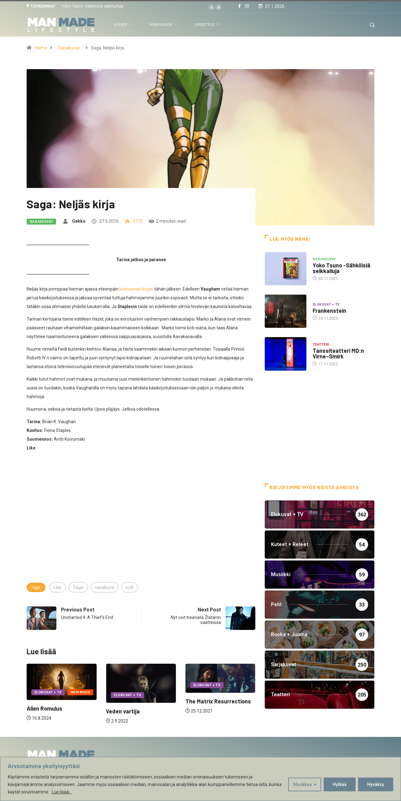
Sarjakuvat (69, 47)
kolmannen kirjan (136, 288)
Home (41, 47)
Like (57, 587)
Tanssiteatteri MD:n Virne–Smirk (338, 353)
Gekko (79, 220)
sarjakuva (104, 587)
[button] (211, 7)
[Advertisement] (141, 534)
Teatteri (321, 344)
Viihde (125, 24)
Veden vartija (123, 711)
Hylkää (339, 784)
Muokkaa (302, 784)
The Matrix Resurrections (218, 701)
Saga (78, 587)
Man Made (165, 24)
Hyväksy (375, 784)
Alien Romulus (44, 708)
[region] (200, 779)
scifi (129, 587)
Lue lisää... (62, 791)
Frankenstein (329, 310)
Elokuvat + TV (48, 692)
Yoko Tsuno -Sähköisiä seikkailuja (92, 6)
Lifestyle (209, 24)
